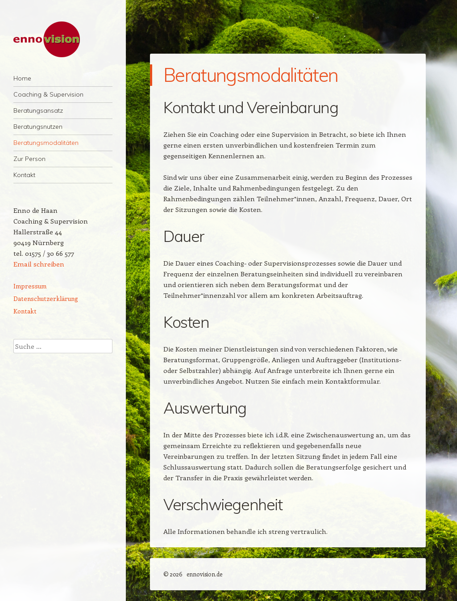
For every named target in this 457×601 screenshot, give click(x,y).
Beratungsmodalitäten (46, 143)
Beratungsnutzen (37, 127)
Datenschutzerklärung (45, 298)
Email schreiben (38, 263)
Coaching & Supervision (48, 94)
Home (22, 78)
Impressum (29, 286)
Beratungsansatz (38, 110)
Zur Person (29, 159)
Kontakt (24, 175)
